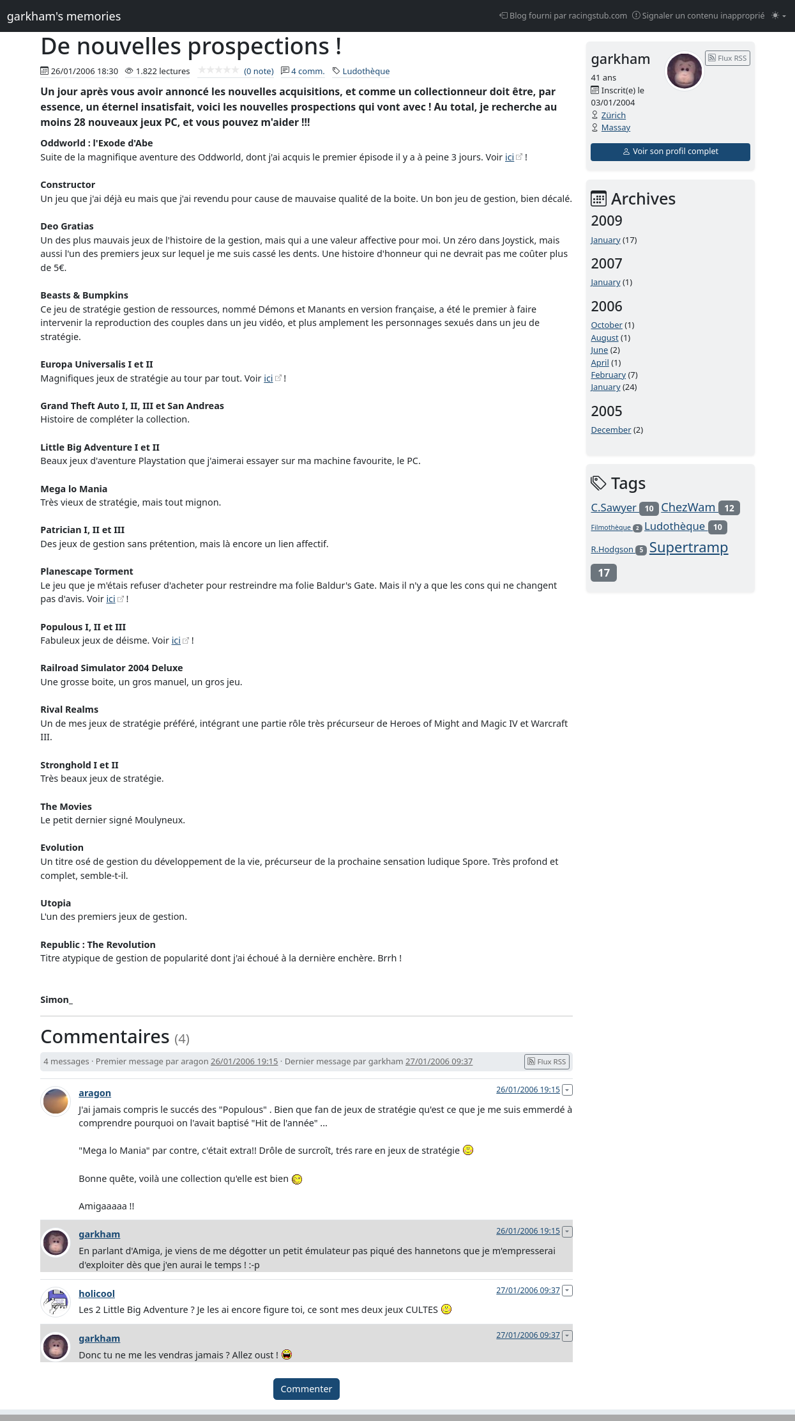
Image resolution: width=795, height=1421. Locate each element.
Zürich (614, 115)
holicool (97, 1293)
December (611, 429)
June (599, 349)
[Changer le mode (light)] (778, 16)
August (604, 337)
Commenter (307, 1389)
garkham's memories (64, 16)
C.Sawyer (624, 507)
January (605, 239)
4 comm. (308, 71)
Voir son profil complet (670, 151)
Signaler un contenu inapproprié (698, 15)
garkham (99, 1234)
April (600, 362)
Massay (616, 127)
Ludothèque (366, 71)
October (606, 324)
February (608, 374)
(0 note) (235, 71)
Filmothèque (616, 527)
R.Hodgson (619, 549)
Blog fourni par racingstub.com (563, 15)
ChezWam (700, 507)
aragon (95, 1093)
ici (509, 157)
